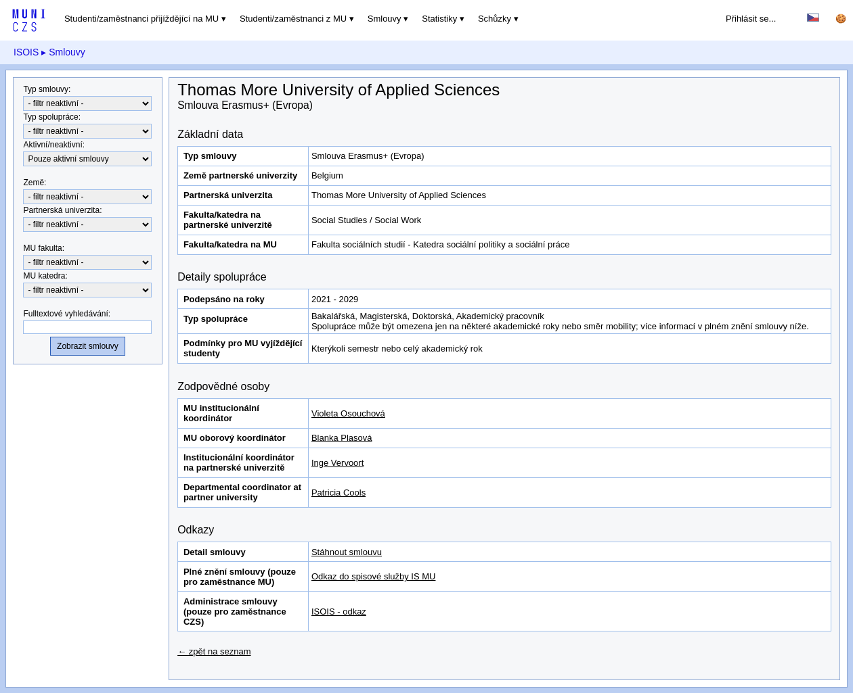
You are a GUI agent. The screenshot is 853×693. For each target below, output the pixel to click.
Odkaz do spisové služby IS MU (373, 576)
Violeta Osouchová (348, 413)
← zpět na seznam (213, 651)
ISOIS (26, 52)
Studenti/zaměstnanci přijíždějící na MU (141, 19)
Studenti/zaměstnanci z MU (293, 19)
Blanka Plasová (341, 438)
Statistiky (439, 19)
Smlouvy (384, 19)
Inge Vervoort (337, 463)
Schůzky (494, 19)
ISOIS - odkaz (338, 611)
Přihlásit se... (751, 19)
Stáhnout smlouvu (346, 552)
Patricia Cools (338, 492)
